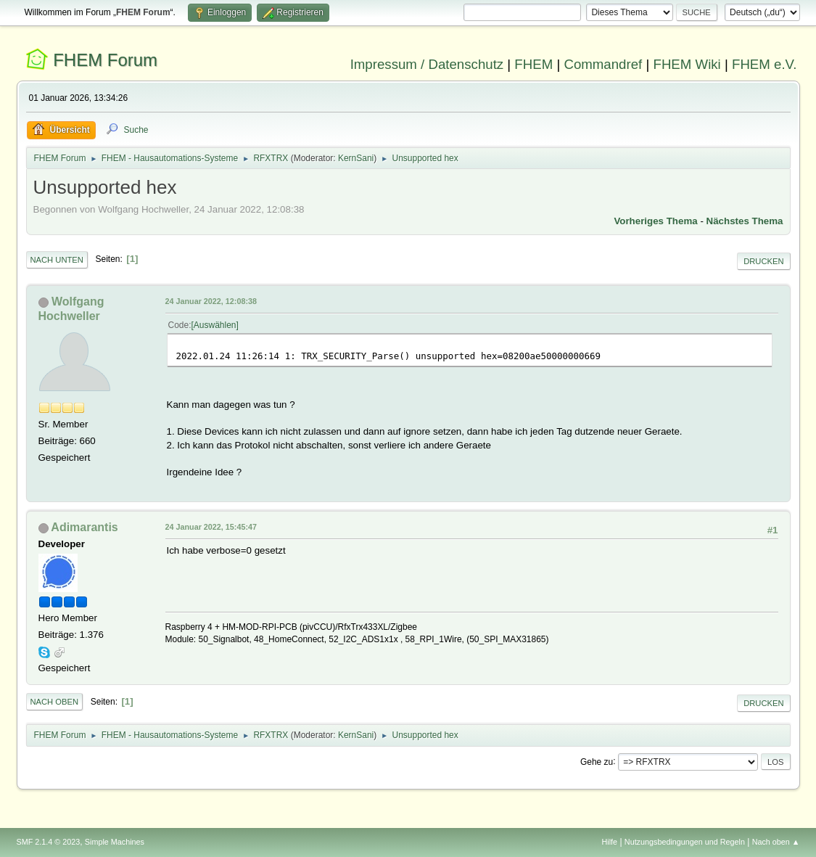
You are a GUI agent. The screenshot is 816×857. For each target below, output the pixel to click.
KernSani (356, 158)
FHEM (533, 64)
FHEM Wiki (687, 64)
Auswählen (215, 325)
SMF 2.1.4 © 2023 (49, 841)
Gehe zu (596, 761)
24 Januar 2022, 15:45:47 (211, 526)
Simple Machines (114, 841)
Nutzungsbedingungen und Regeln (685, 841)
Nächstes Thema (744, 221)
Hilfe (609, 841)
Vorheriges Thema (655, 221)
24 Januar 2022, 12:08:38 (211, 301)
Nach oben (54, 701)
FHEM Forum (105, 60)
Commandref (603, 64)
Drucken (763, 261)
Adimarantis (84, 527)
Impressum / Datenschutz (427, 64)
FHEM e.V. (764, 64)
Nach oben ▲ (776, 841)
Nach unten (56, 259)
